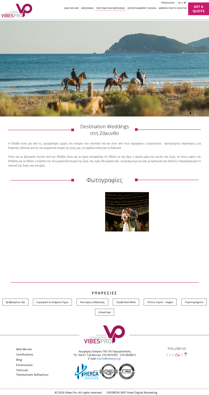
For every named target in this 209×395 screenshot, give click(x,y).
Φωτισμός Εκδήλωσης (92, 302)
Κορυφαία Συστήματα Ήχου (52, 302)
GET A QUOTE (198, 8)
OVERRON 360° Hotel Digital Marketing (132, 392)
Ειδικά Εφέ (104, 312)
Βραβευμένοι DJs (15, 302)
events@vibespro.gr (109, 358)
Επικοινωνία (167, 2)
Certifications (24, 354)
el (185, 2)
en (179, 2)
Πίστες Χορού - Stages (160, 302)
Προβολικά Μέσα (126, 302)
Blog (19, 360)
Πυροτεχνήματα (194, 302)
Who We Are (24, 349)
